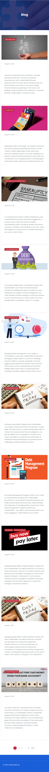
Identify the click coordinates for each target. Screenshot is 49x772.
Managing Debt (10, 39)
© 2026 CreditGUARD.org (11, 765)
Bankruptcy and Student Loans (15, 181)
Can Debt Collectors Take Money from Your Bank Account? (23, 702)
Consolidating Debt (11, 249)
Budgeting (8, 530)
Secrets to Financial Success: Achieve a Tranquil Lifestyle (23, 69)
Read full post (10, 99)
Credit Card (9, 110)
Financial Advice (19, 530)
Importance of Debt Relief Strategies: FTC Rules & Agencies (23, 631)
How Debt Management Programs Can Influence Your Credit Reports (24, 489)
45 (28, 748)
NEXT (33, 748)
